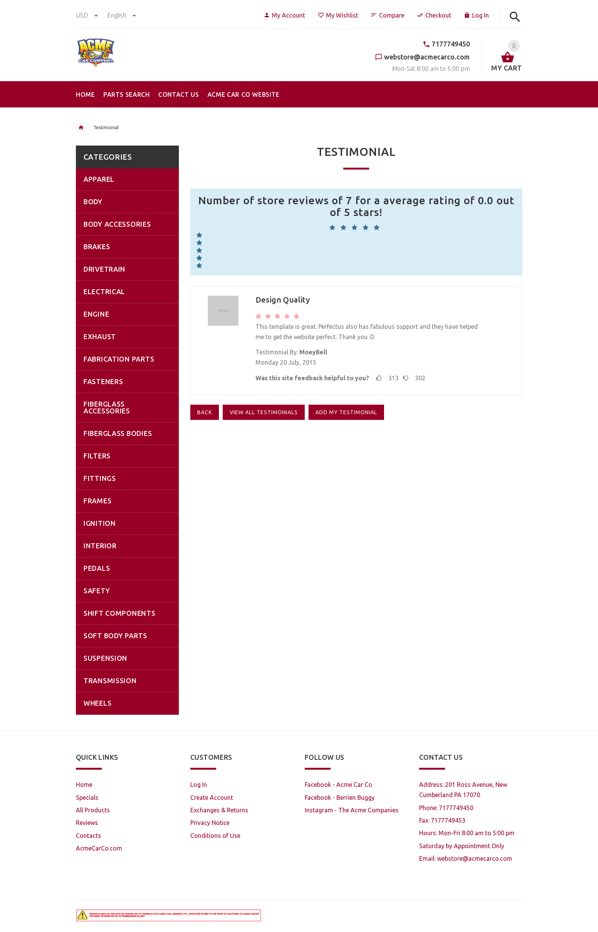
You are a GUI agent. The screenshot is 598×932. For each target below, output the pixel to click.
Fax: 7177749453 (442, 820)
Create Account (211, 797)
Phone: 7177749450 (446, 807)
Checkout (434, 15)
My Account (284, 15)
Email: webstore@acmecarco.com (465, 858)
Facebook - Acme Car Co (338, 784)
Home (81, 128)
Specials (87, 797)
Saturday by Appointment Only (461, 845)
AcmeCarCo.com (99, 848)
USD (88, 15)
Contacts (88, 835)
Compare (387, 15)
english (121, 15)
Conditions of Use (215, 835)
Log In (476, 15)
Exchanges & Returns (219, 810)
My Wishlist (338, 15)
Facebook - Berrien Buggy (340, 797)
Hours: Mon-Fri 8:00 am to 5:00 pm (466, 833)
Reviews (87, 822)
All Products (93, 810)
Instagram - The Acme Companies (352, 810)
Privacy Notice (210, 822)
